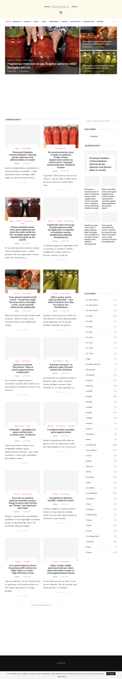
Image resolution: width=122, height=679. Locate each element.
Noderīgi (100, 21)
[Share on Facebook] (59, 190)
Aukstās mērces (101, 364)
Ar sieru (101, 337)
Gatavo (101, 428)
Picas (101, 504)
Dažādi (101, 391)
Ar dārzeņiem (101, 299)
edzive (17, 163)
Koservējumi (101, 450)
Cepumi (101, 380)
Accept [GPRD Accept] (111, 674)
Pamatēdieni (53, 21)
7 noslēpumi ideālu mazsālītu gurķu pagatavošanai (61, 431)
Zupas (43, 21)
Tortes (101, 531)
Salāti (36, 21)
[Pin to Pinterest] (24, 182)
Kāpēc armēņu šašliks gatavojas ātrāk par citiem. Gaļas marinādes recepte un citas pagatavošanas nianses (61, 569)
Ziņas (101, 547)
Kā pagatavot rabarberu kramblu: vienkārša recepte (61, 499)
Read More (61, 676)
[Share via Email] (26, 182)
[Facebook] (112, 21)
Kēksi (101, 439)
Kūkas (101, 461)
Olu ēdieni (101, 488)
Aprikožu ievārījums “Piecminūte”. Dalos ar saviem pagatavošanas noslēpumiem (23, 369)
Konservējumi (88, 21)
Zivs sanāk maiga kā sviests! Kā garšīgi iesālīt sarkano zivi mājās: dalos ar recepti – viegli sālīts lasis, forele (23, 569)
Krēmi (101, 455)
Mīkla (101, 471)
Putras (101, 520)
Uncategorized (101, 536)
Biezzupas (101, 369)
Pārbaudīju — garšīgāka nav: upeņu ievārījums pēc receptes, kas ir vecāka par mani (22, 433)
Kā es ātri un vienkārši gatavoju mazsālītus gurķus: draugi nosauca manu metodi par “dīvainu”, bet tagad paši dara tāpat (23, 503)
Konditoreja (75, 21)
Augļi (101, 359)
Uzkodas (27, 21)
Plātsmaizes (101, 514)
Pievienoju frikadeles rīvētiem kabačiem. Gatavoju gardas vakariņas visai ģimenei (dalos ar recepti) (22, 156)
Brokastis (17, 21)
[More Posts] (42, 605)
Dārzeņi (101, 385)
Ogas (101, 482)
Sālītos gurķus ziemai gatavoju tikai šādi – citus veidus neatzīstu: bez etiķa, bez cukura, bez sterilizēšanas (61, 302)
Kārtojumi (101, 434)
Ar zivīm (101, 348)
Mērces (101, 466)
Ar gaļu (101, 316)
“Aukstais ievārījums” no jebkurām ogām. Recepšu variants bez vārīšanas (61, 367)
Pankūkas (101, 498)
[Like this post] (18, 182)
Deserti (64, 21)
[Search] (116, 21)
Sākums (8, 21)
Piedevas (101, 509)
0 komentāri (23, 71)
